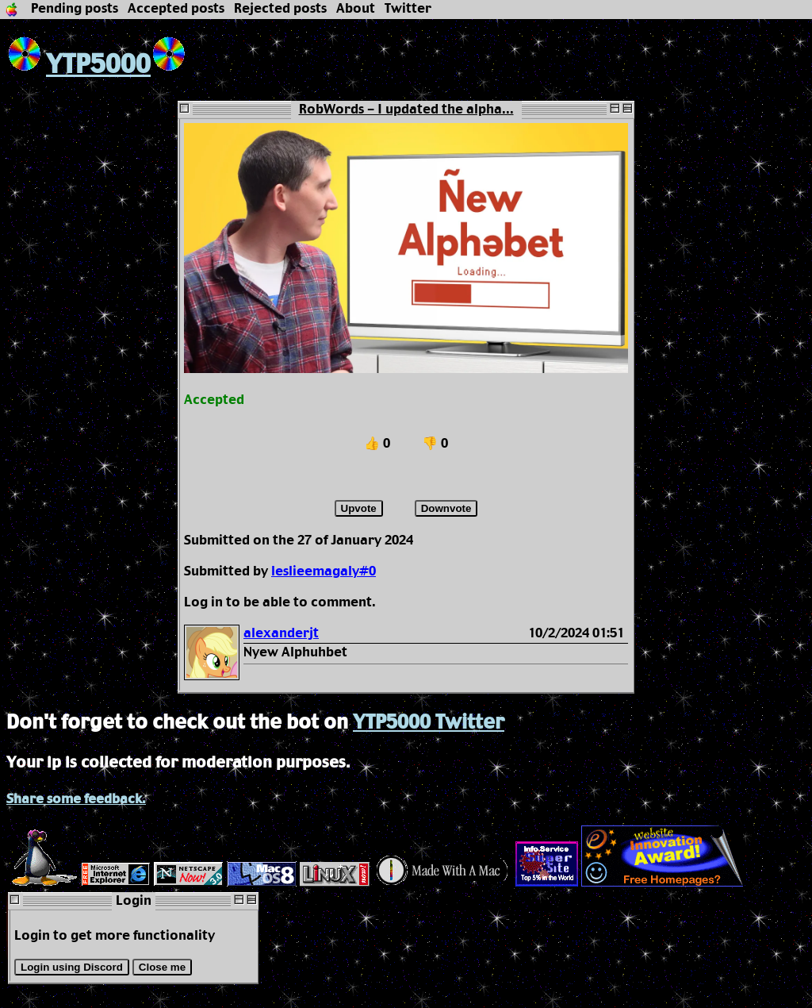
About (355, 9)
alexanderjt (281, 634)
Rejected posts (280, 9)
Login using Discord (72, 967)
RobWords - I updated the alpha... (406, 110)
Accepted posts (176, 9)
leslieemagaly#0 (323, 572)
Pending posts (74, 9)
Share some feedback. (76, 800)
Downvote (446, 508)
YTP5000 (78, 65)
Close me (162, 967)
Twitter (408, 9)
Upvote (359, 508)
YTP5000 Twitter (428, 723)
